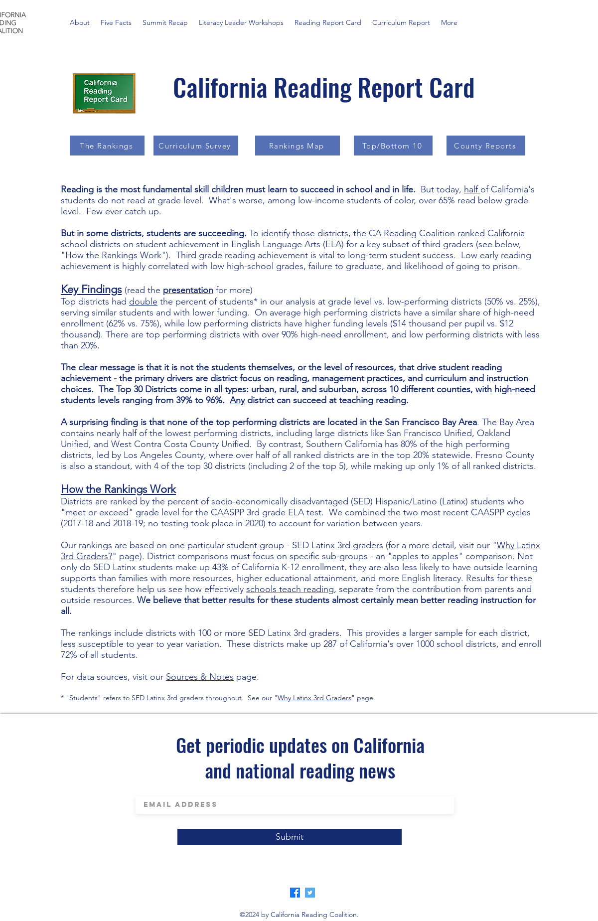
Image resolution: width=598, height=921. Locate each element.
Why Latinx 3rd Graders (314, 697)
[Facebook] (295, 893)
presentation (188, 290)
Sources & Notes (200, 676)
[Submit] (289, 837)
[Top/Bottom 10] (393, 145)
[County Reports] (486, 145)
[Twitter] (310, 893)
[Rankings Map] (297, 145)
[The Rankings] (107, 145)
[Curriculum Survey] (195, 145)
